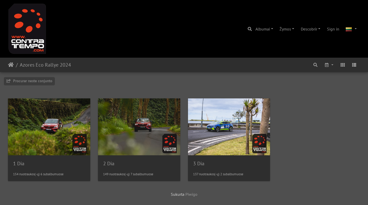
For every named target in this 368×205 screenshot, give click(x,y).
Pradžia (11, 65)
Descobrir (309, 29)
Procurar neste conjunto (29, 80)
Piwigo (191, 194)
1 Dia (18, 163)
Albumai (262, 29)
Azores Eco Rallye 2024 (45, 64)
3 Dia (198, 163)
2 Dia (108, 163)
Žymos (285, 29)
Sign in (333, 29)
